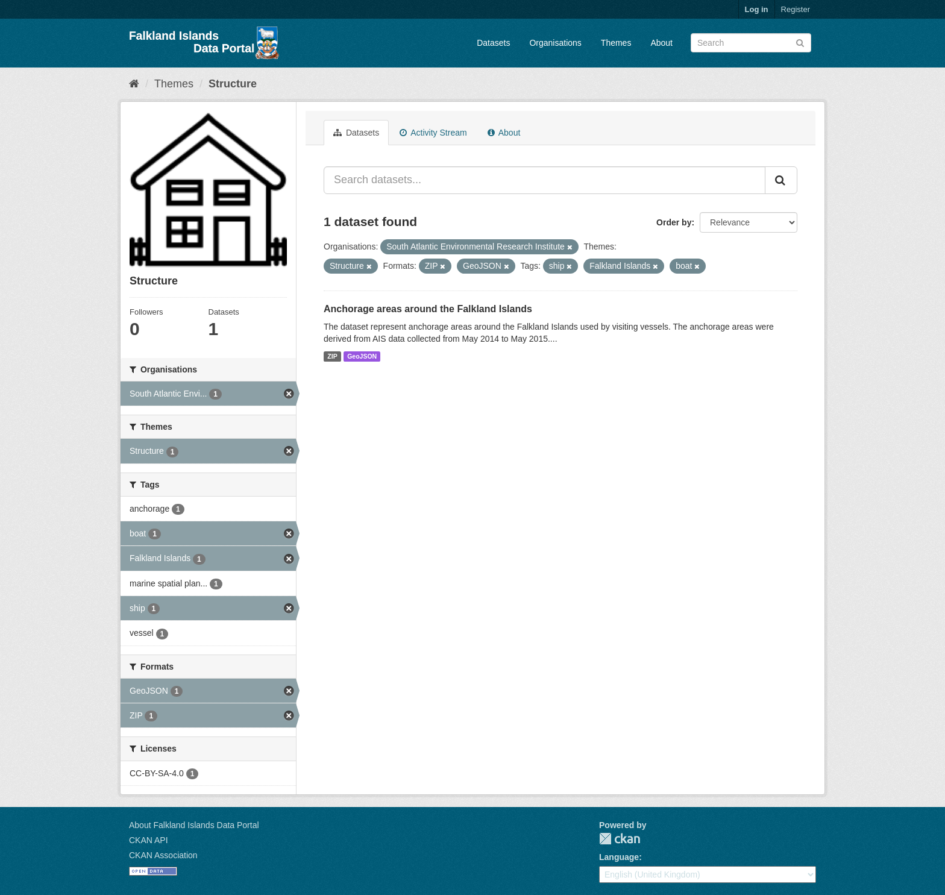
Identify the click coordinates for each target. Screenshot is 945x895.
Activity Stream (433, 132)
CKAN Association (163, 855)
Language (619, 857)
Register (795, 9)
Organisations (555, 43)
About (661, 43)
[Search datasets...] (544, 180)
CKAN (619, 838)
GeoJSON (362, 356)
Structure (233, 84)
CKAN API (148, 840)
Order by (673, 222)
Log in (756, 9)
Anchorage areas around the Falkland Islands (428, 309)
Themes (616, 43)
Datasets (493, 43)
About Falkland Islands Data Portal (194, 825)
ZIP (332, 356)
